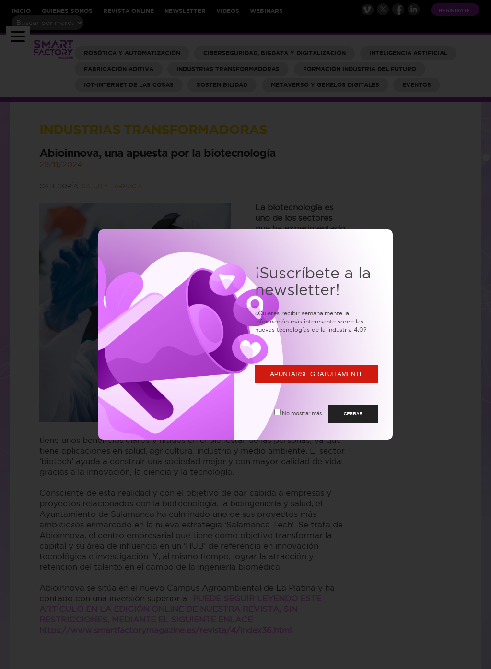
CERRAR (353, 413)
